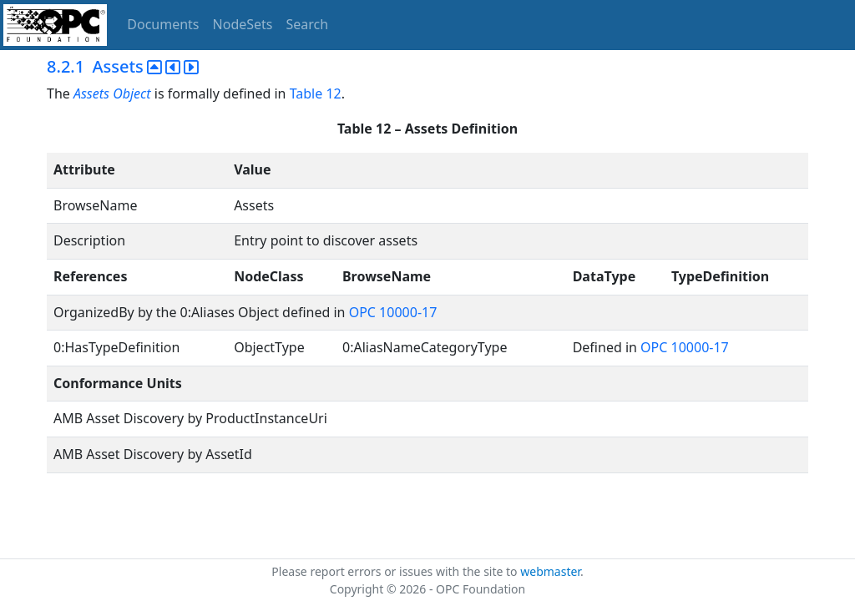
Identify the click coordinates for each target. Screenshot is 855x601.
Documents (163, 24)
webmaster (550, 571)
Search (307, 24)
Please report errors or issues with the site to (395, 571)
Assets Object (112, 93)
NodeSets (243, 24)
